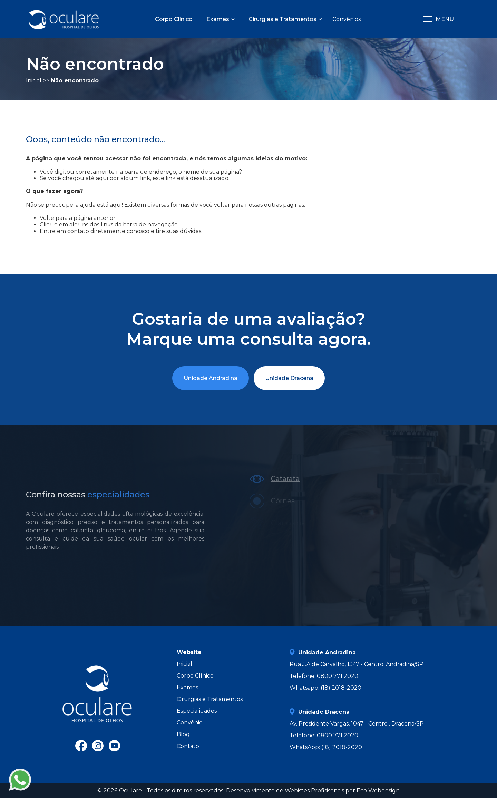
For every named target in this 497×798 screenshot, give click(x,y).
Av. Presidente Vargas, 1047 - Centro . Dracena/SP (357, 723)
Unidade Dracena (289, 378)
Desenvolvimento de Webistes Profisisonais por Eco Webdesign (313, 790)
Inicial (184, 664)
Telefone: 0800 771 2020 (324, 676)
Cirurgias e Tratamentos (210, 699)
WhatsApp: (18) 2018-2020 (326, 747)
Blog (183, 734)
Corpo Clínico (195, 675)
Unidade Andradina (210, 378)
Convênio (190, 722)
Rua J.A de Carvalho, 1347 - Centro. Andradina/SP (356, 664)
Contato (188, 746)
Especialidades (197, 711)
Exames (187, 687)
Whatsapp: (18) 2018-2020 (325, 687)
